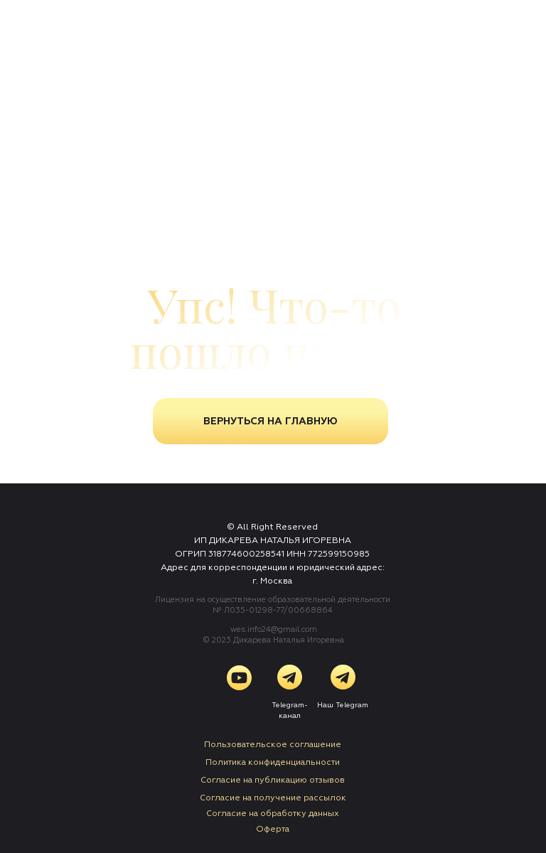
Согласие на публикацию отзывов (272, 780)
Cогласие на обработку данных (272, 813)
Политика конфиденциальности (272, 762)
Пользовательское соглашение (272, 744)
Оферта (272, 829)
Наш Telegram (342, 705)
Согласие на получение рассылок (273, 798)
